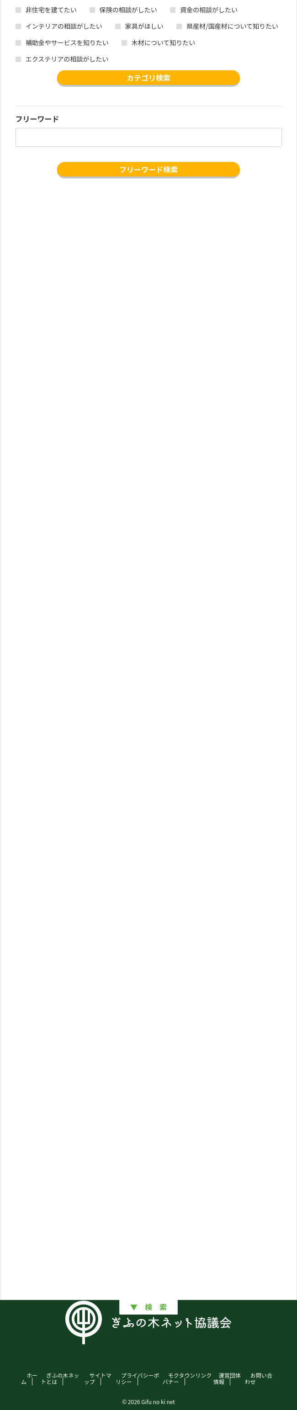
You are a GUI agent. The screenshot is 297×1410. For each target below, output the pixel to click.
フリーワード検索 (148, 169)
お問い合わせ (258, 1378)
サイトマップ (97, 1378)
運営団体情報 (227, 1378)
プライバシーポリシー (137, 1378)
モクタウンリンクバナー (187, 1378)
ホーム (29, 1378)
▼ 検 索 (148, 1306)
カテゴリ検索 (148, 77)
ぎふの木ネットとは (60, 1378)
